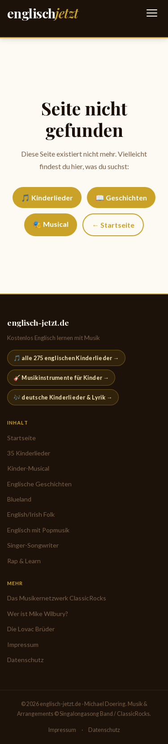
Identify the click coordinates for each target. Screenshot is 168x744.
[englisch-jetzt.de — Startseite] (42, 13)
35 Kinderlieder (28, 453)
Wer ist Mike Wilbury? (37, 613)
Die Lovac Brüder (31, 629)
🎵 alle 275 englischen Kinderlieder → (66, 357)
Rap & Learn (24, 561)
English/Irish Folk (31, 514)
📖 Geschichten (121, 197)
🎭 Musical (51, 224)
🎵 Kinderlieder (47, 197)
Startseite (21, 438)
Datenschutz (25, 659)
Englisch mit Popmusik (38, 530)
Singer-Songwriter (33, 545)
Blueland (19, 499)
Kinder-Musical (28, 468)
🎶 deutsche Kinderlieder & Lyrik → (62, 397)
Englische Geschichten (39, 484)
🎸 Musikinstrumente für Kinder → (61, 377)
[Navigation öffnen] (152, 13)
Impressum (23, 644)
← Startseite (113, 225)
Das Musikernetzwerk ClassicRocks (56, 598)
